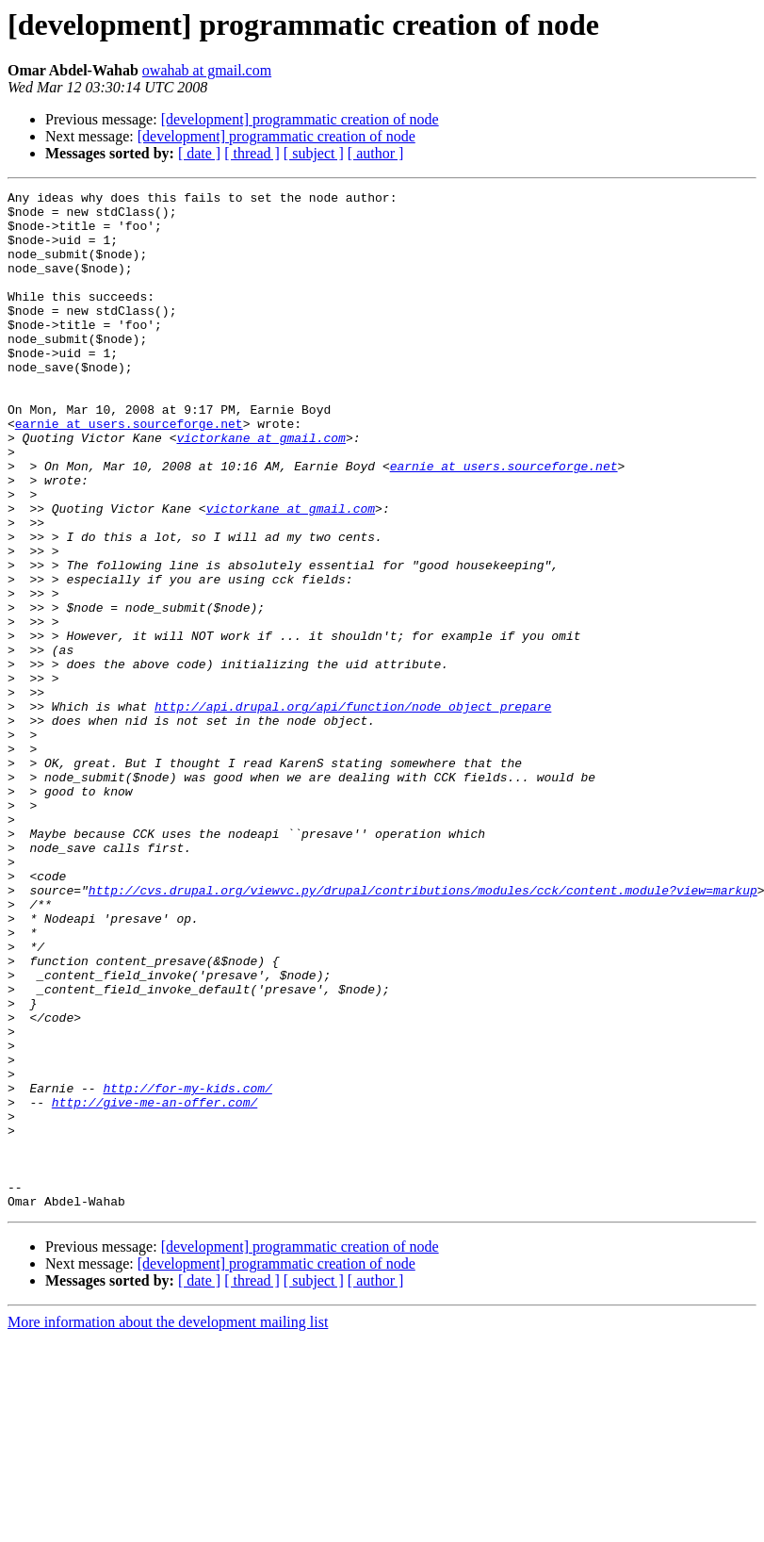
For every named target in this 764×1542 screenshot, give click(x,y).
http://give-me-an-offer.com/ (154, 1285)
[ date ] (199, 153)
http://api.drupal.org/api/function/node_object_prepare (352, 810)
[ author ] (376, 153)
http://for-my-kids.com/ (187, 1268)
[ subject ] (314, 153)
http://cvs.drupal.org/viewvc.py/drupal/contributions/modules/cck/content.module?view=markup (423, 1031)
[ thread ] (252, 153)
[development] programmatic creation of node (300, 119)
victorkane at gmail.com (260, 488)
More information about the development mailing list (168, 1525)
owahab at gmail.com (206, 70)
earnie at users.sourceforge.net (129, 471)
